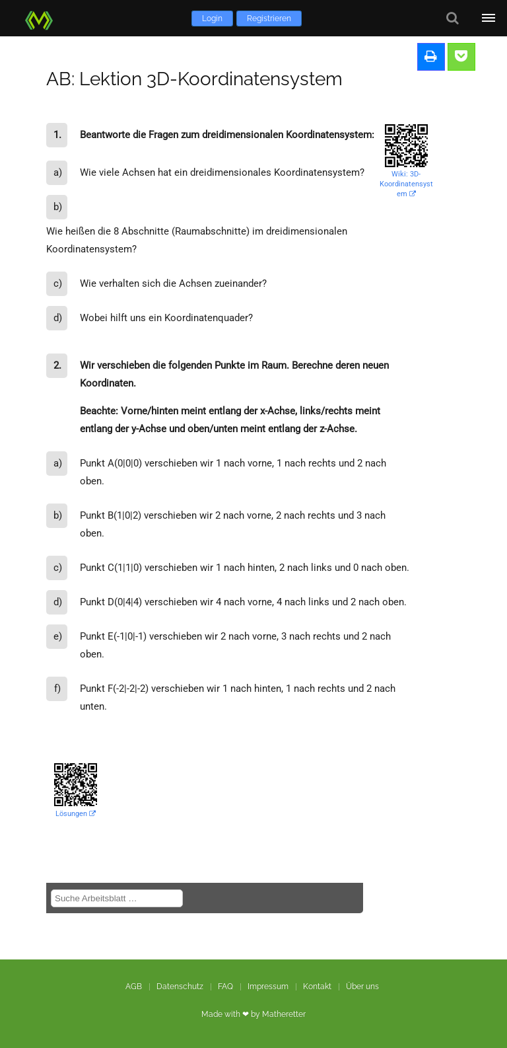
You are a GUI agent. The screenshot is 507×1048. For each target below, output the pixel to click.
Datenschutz (179, 986)
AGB (133, 986)
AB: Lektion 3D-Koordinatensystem (194, 79)
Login (212, 18)
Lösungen (75, 813)
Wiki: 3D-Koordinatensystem (406, 184)
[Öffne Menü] (489, 18)
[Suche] (452, 18)
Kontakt (317, 986)
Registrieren (269, 18)
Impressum (268, 986)
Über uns (362, 986)
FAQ (225, 986)
